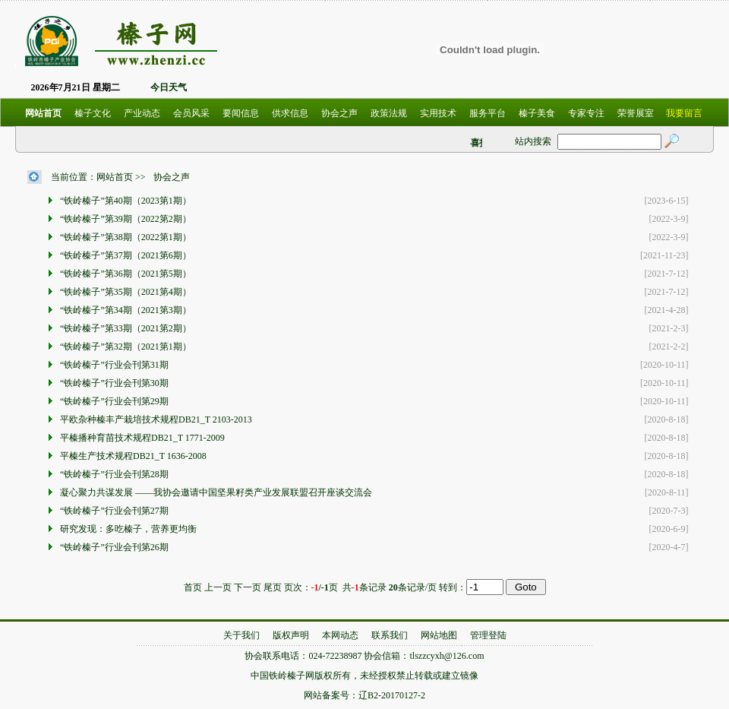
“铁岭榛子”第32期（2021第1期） (127, 346)
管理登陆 (488, 635)
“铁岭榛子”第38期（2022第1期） (127, 237)
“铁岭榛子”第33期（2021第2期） (127, 328)
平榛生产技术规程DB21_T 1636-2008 (134, 456)
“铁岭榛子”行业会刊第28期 (115, 474)
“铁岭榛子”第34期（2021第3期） (127, 310)
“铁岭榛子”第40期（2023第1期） (127, 200)
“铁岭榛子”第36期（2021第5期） (127, 273)
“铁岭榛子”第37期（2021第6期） (127, 255)
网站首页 (114, 177)
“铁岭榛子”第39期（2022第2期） (127, 219)
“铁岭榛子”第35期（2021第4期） (127, 291)
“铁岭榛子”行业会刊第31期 (115, 364)
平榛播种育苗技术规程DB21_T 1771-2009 (143, 437)
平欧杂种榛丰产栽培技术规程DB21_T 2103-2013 (157, 419)
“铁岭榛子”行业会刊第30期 (115, 383)
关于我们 (241, 635)
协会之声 (171, 177)
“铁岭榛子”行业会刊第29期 (115, 401)
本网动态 (340, 635)
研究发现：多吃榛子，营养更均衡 (129, 529)
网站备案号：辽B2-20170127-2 (364, 695)
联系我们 (389, 635)
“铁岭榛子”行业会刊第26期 (115, 547)
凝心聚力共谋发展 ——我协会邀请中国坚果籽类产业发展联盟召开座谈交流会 (217, 492)
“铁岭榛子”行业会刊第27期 (115, 510)
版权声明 (291, 635)
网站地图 (439, 635)
